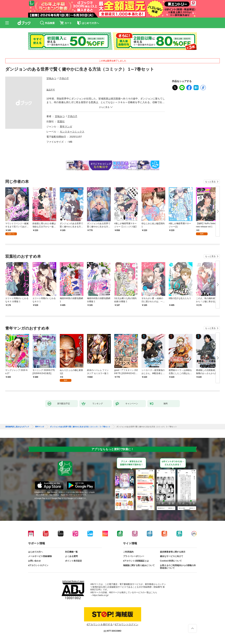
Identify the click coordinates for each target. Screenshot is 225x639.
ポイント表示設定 (73, 561)
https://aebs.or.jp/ (100, 595)
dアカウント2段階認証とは (136, 561)
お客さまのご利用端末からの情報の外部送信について (178, 566)
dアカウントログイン (38, 565)
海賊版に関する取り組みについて (139, 565)
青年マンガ (66, 126)
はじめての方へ (35, 552)
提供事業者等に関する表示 (172, 552)
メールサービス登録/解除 (40, 556)
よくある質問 (71, 556)
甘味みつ (51, 78)
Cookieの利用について (171, 561)
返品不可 (50, 90)
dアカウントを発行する (100, 624)
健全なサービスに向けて (171, 556)
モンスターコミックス (72, 131)
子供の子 (64, 78)
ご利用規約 (128, 552)
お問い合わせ (34, 561)
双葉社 (61, 121)
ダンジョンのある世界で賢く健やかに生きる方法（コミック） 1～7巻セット (80, 427)
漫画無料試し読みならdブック (17, 427)
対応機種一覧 (71, 552)
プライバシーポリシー (133, 556)
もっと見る (210, 181)
